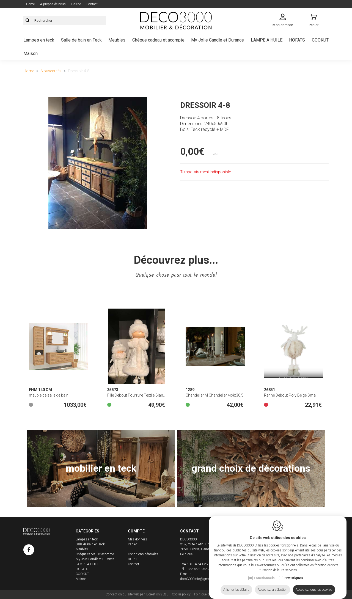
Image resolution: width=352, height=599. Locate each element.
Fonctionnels (264, 585)
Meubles (82, 549)
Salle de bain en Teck (90, 544)
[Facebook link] (28, 551)
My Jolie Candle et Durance (95, 559)
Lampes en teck (87, 539)
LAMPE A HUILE (87, 564)
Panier (132, 544)
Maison (81, 579)
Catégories (87, 531)
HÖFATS (82, 569)
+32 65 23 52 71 (199, 569)
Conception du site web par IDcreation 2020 (137, 594)
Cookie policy (181, 594)
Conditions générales (143, 554)
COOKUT (82, 574)
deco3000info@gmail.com (199, 579)
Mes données (137, 539)
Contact (133, 564)
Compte (136, 531)
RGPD (132, 559)
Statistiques (293, 585)
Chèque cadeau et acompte (95, 554)
